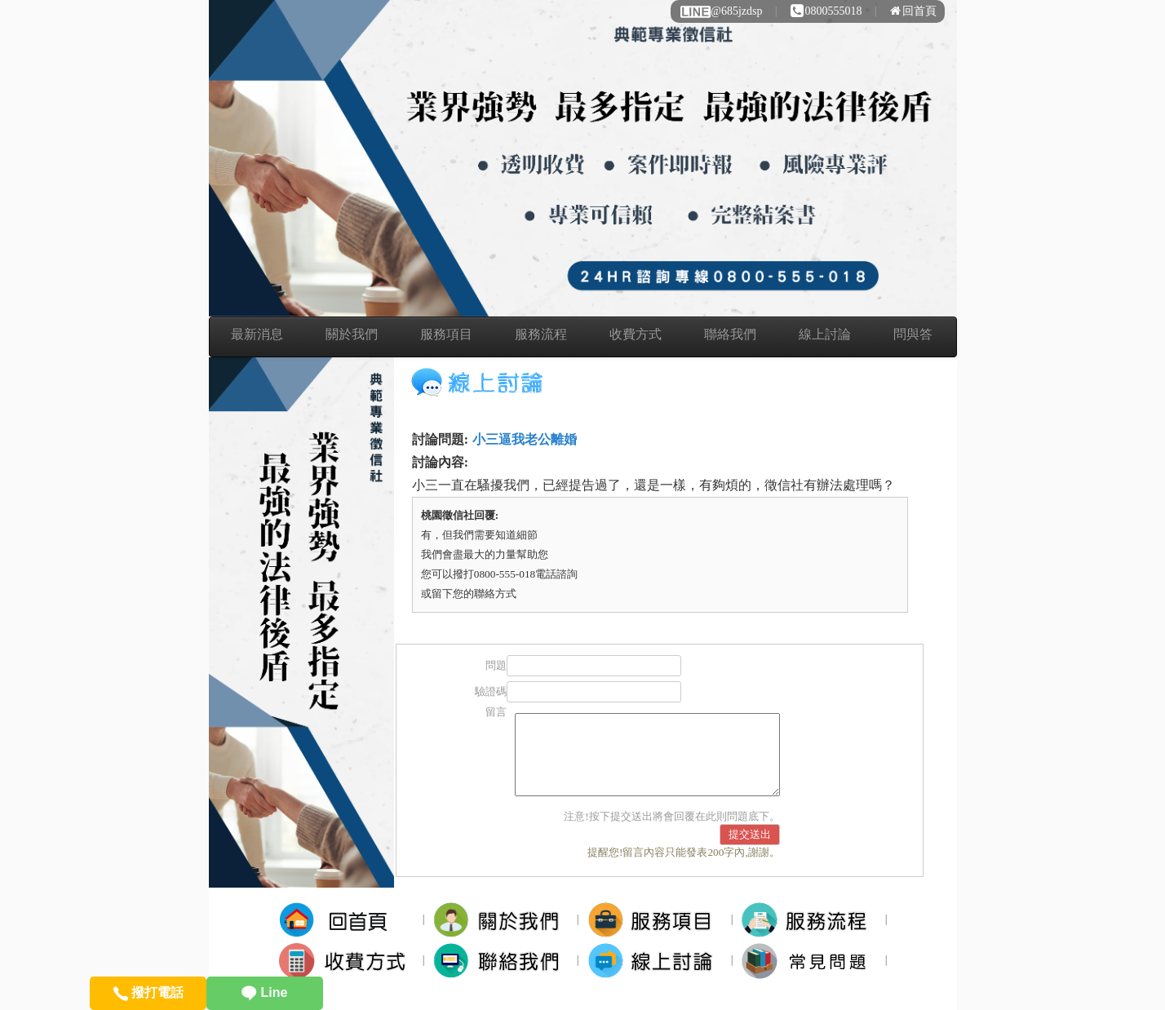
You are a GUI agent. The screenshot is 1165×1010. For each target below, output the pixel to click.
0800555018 (826, 11)
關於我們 (352, 334)
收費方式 (635, 334)
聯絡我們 (730, 334)
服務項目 (446, 334)
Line (264, 992)
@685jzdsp (720, 11)
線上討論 (825, 334)
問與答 (912, 334)
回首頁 (913, 11)
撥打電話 (148, 992)
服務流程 (541, 334)
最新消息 (257, 334)
